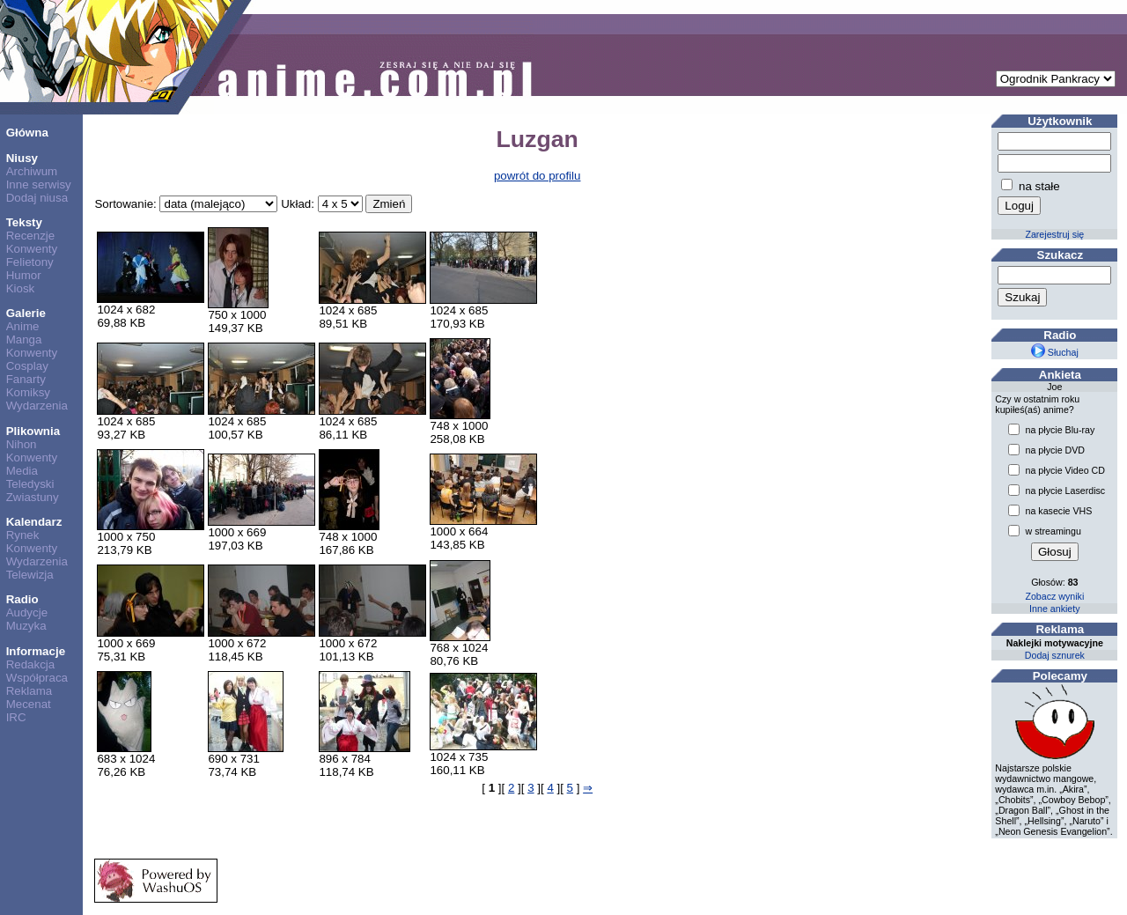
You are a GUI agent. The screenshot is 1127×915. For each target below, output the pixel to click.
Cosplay (27, 366)
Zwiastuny (32, 497)
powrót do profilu (537, 175)
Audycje (27, 612)
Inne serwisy (38, 184)
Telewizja (30, 574)
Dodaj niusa (37, 197)
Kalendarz (34, 521)
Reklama (29, 690)
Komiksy (28, 392)
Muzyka (26, 625)
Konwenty (32, 248)
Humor (23, 275)
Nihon (21, 444)
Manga (24, 339)
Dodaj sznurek (1055, 655)
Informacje (35, 651)
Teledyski (30, 484)
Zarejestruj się (1054, 234)
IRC (16, 717)
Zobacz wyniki (1054, 596)
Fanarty (26, 379)
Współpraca (37, 677)
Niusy (22, 158)
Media (22, 470)
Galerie (26, 313)
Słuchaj (1055, 352)
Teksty (24, 222)
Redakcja (30, 664)
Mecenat (28, 704)
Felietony (30, 262)
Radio (22, 599)
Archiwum (32, 171)
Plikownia (33, 431)
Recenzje (30, 235)
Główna (27, 132)
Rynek (23, 535)
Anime (23, 326)
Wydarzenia (37, 405)
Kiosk (20, 288)
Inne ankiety (1054, 608)
